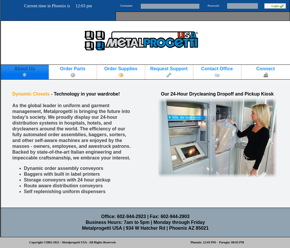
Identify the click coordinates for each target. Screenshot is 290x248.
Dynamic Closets (31, 93)
